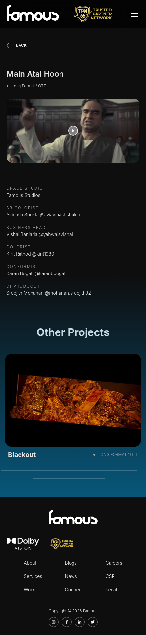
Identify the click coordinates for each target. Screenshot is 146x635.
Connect (74, 589)
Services (33, 576)
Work (29, 589)
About (30, 563)
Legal (111, 589)
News (71, 576)
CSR (110, 576)
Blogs (71, 563)
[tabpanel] (73, 408)
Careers (114, 563)
